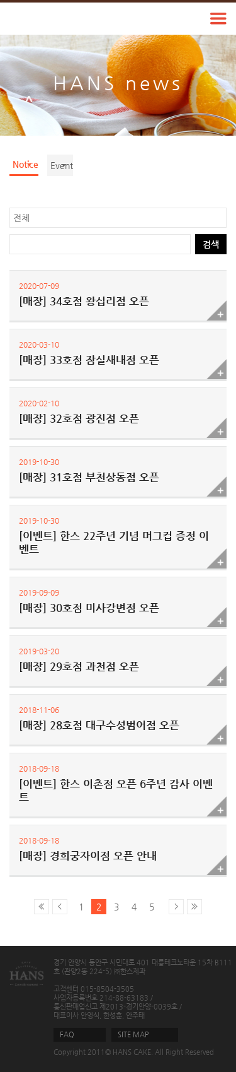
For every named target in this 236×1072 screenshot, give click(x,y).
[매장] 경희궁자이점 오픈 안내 (88, 855)
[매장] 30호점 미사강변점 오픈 (89, 607)
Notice (25, 164)
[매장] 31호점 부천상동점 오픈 (89, 477)
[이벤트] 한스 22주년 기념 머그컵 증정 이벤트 (114, 542)
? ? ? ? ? (118, 218)
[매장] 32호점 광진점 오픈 (79, 418)
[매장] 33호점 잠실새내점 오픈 (89, 359)
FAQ (67, 1034)
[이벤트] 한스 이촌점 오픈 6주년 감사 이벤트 (116, 790)
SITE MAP (133, 1034)
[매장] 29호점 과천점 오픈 (79, 666)
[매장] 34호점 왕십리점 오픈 (84, 301)
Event (61, 165)
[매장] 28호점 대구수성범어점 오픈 (99, 725)
